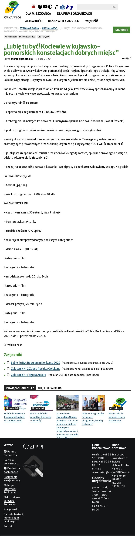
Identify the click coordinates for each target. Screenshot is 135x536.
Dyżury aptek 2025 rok (63, 21)
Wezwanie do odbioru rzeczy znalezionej (117, 417)
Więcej (89, 21)
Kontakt (9, 526)
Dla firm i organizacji (74, 14)
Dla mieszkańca (38, 14)
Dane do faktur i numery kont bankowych (13, 518)
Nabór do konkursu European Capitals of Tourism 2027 (14, 417)
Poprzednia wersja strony (12, 478)
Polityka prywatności (11, 461)
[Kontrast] (50, 7)
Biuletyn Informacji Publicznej (10, 489)
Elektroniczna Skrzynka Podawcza (12, 501)
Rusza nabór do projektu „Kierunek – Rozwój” (40, 417)
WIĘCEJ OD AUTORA (50, 388)
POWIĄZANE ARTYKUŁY (20, 388)
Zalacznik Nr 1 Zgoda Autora (28, 375)
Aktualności (33, 21)
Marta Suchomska (22, 58)
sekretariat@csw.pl (103, 472)
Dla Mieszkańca (27, 36)
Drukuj (121, 29)
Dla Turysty (43, 36)
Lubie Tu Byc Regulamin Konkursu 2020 (35, 362)
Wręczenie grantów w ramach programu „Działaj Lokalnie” (93, 419)
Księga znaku (11, 509)
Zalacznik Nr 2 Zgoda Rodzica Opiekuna (35, 368)
